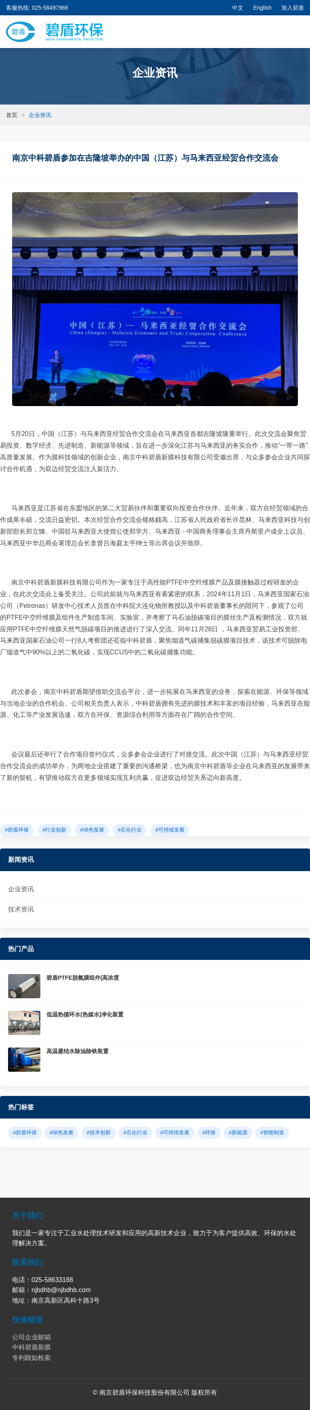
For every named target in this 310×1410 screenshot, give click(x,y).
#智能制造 (272, 1132)
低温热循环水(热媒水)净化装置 (85, 1014)
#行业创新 (54, 830)
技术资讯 (21, 909)
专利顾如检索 (31, 1357)
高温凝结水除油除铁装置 (77, 1051)
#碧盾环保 (17, 830)
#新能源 (237, 1132)
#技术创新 (98, 1132)
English (262, 7)
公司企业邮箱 (31, 1337)
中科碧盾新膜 (31, 1347)
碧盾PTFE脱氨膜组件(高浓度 (82, 977)
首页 (11, 115)
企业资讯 (21, 889)
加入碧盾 (292, 7)
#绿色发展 (92, 830)
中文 (237, 7)
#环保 (209, 1132)
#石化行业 (130, 830)
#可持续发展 (169, 830)
